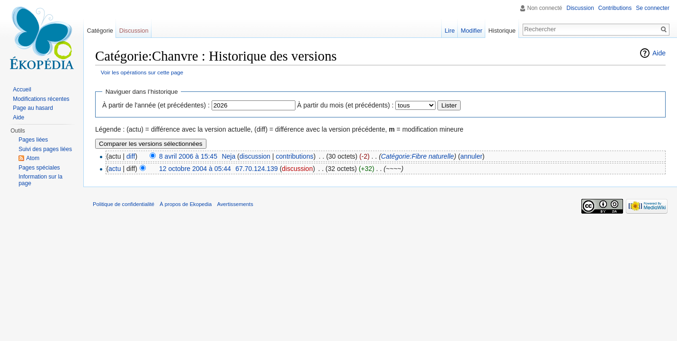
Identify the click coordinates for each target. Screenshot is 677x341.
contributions (294, 156)
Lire (449, 30)
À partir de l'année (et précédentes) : (156, 105)
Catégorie (100, 30)
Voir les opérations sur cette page (142, 72)
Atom (32, 158)
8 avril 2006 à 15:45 (188, 156)
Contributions (615, 8)
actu (114, 168)
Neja (228, 156)
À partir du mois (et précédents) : (345, 105)
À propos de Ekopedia (186, 204)
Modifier (471, 30)
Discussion (580, 8)
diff (130, 156)
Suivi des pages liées (45, 149)
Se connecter (652, 8)
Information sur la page (40, 180)
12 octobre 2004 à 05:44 (195, 168)
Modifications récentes (41, 99)
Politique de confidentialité (123, 204)
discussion (255, 156)
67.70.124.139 (256, 168)
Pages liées (33, 139)
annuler (471, 156)
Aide (659, 53)
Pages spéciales (39, 167)
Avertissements (235, 204)
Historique (502, 30)
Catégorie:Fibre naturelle (417, 156)
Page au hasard (33, 108)
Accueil (22, 89)
